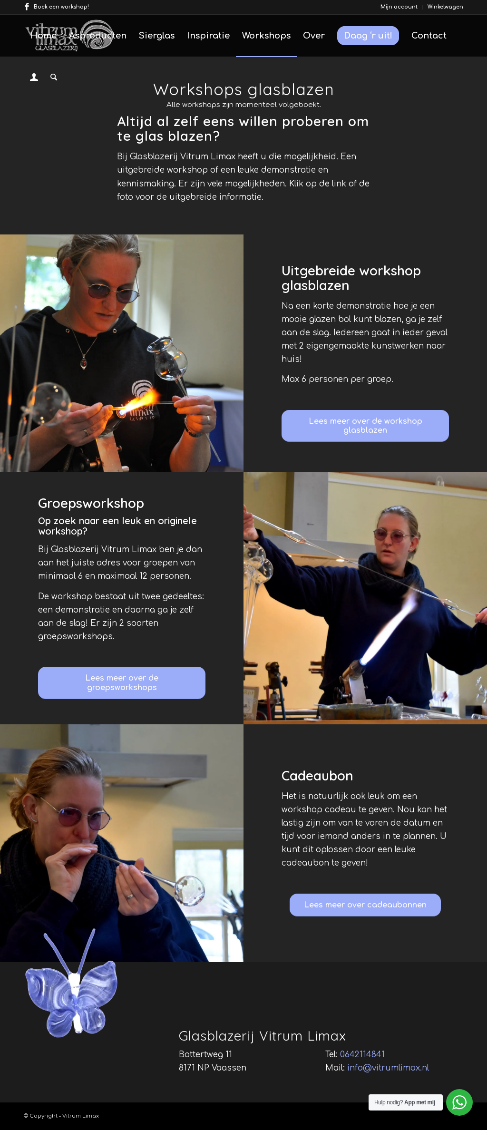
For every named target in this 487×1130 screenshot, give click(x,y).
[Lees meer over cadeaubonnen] (365, 905)
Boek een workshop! (61, 7)
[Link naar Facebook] (26, 7)
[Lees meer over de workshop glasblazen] (365, 426)
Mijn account (399, 7)
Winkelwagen (445, 7)
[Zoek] (53, 77)
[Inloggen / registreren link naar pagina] (34, 78)
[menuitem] (399, 7)
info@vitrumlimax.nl (388, 1067)
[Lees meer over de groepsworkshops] (121, 683)
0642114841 (362, 1054)
